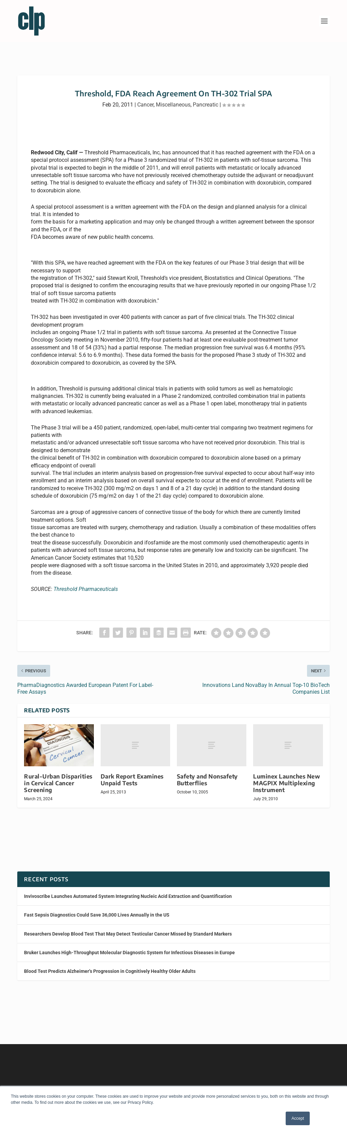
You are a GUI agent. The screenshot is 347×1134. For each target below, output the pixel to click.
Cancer (145, 98)
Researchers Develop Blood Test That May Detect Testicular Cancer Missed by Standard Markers (128, 927)
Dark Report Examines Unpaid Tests (132, 774)
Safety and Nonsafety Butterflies (207, 774)
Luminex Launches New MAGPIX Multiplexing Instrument (286, 777)
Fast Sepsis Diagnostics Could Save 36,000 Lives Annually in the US (96, 908)
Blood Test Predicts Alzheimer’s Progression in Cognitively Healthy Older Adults (110, 965)
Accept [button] (297, 1118)
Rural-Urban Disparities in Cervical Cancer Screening (58, 777)
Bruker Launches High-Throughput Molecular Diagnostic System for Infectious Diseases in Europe (129, 946)
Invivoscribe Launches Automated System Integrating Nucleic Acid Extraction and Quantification (128, 890)
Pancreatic (205, 98)
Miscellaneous (173, 98)
